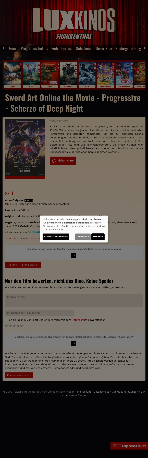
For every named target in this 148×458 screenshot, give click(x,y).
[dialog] (74, 229)
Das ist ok (98, 237)
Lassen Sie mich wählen (56, 237)
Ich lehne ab (83, 237)
